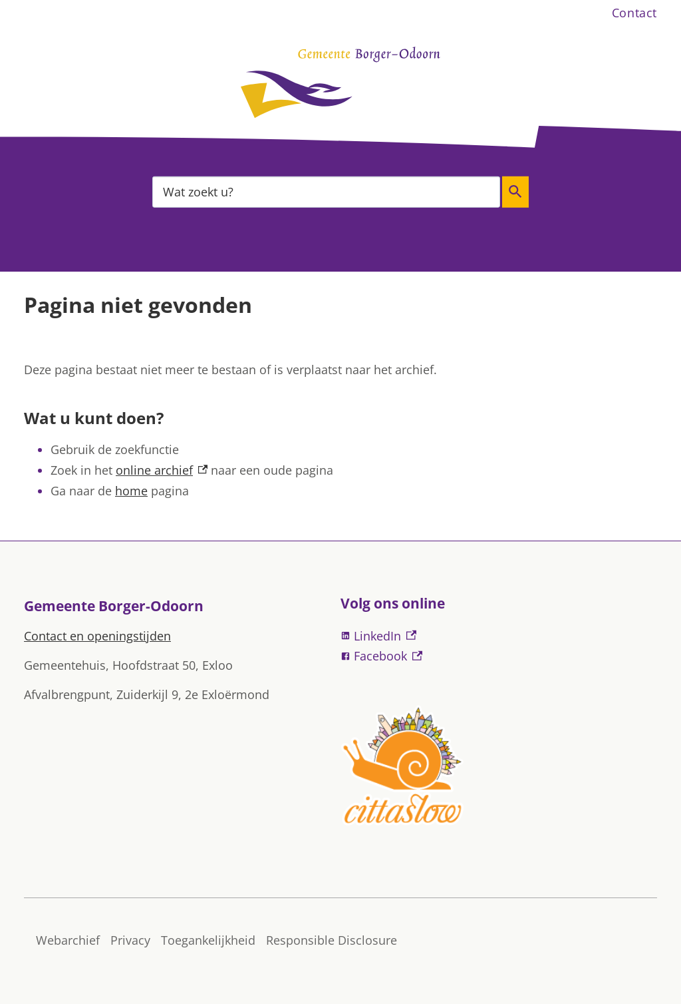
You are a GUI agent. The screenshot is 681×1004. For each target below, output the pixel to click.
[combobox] (326, 191)
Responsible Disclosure (331, 940)
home (131, 491)
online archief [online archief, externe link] (161, 470)
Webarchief (68, 940)
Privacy (130, 940)
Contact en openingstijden (97, 636)
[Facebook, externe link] (498, 656)
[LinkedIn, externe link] (498, 636)
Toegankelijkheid (208, 940)
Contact (634, 13)
